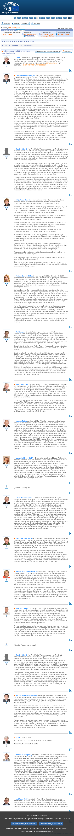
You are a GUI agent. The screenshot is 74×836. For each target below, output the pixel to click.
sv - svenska (71, 18)
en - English (32, 18)
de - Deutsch (25, 18)
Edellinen (16, 23)
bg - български (15, 18)
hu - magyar (49, 18)
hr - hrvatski (40, 18)
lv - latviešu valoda (44, 18)
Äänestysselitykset (47, 36)
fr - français (35, 18)
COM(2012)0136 (51, 63)
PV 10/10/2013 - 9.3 (47, 34)
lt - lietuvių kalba (47, 18)
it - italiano (42, 18)
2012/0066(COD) (14, 28)
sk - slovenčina (64, 18)
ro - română (61, 18)
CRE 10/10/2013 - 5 (31, 36)
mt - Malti (52, 18)
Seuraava (24, 23)
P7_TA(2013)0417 (64, 34)
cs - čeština (20, 18)
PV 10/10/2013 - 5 (30, 34)
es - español (18, 18)
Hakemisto (7, 23)
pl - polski (57, 18)
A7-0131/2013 (7, 34)
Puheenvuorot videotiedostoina (49, 51)
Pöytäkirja (68, 51)
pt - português (59, 18)
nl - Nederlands (54, 18)
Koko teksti (37, 23)
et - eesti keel (27, 18)
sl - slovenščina (66, 18)
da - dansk (23, 18)
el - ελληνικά (30, 18)
